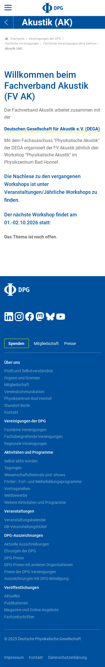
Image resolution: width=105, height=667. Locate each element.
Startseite (15, 39)
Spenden (16, 343)
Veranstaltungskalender (25, 520)
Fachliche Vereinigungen (22, 43)
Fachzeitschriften (19, 617)
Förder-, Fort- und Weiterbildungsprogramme (42, 481)
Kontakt (11, 412)
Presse (70, 343)
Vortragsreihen (17, 488)
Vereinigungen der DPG (45, 39)
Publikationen (16, 603)
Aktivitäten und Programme (28, 452)
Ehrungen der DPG (20, 551)
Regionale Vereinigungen (25, 443)
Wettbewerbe (15, 495)
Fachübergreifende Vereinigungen (33, 436)
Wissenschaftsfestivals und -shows (34, 475)
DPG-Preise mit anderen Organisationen (38, 564)
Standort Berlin (17, 405)
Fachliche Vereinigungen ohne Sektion (70, 43)
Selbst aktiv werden (21, 461)
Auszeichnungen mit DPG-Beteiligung (36, 578)
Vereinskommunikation (24, 391)
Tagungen (13, 468)
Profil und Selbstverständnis (28, 371)
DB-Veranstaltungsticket (25, 526)
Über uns (12, 362)
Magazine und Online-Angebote (31, 610)
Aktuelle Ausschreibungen (26, 544)
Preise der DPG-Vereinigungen (30, 572)
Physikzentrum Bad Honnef (28, 398)
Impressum (14, 657)
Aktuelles (12, 596)
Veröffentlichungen (21, 587)
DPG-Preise (14, 558)
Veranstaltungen (19, 511)
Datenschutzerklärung (67, 657)
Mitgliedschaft (46, 343)
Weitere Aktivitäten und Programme (35, 502)
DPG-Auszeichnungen (23, 535)
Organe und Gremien (22, 378)
